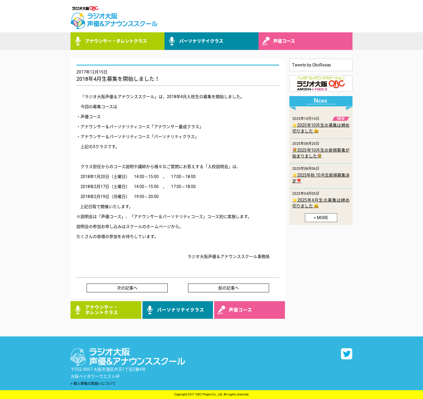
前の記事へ (228, 288)
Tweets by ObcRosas (311, 65)
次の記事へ (127, 288)
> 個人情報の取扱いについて (93, 384)
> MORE (321, 217)
